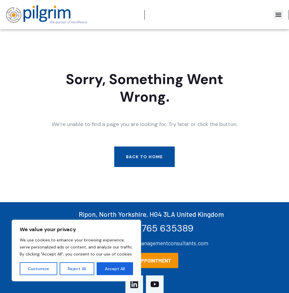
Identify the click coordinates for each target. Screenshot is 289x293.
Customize (38, 268)
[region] (76, 250)
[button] (278, 15)
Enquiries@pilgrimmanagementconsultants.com (151, 243)
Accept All (115, 268)
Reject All (77, 268)
